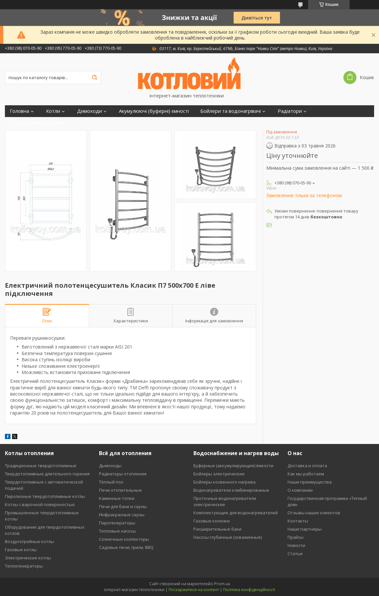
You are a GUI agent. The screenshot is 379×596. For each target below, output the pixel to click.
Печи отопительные (120, 490)
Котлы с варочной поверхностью (40, 504)
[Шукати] (94, 77)
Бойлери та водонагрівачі (230, 111)
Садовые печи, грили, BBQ (126, 547)
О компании (300, 490)
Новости (296, 545)
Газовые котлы (21, 550)
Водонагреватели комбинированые (231, 490)
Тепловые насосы (117, 531)
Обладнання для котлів (37, 122)
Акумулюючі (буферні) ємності (154, 111)
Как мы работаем (306, 474)
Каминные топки (116, 498)
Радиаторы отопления (122, 474)
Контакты (298, 521)
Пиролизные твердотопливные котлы (45, 496)
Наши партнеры (304, 529)
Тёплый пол (111, 482)
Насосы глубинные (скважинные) (227, 537)
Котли (53, 111)
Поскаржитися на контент (194, 589)
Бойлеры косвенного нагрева (224, 482)
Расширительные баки (217, 529)
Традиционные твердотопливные (40, 465)
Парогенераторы (117, 523)
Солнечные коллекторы (124, 539)
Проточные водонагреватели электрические (224, 501)
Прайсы (296, 537)
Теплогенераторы (24, 566)
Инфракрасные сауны (121, 515)
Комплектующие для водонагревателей (235, 513)
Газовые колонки (211, 521)
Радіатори (290, 111)
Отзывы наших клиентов (314, 513)
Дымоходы (110, 465)
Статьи (295, 553)
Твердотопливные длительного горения (47, 474)
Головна (19, 111)
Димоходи (89, 111)
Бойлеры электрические (219, 474)
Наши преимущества (310, 482)
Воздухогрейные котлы (29, 541)
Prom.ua (222, 584)
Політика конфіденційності (249, 589)
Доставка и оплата (307, 465)
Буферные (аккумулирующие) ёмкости (233, 465)
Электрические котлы (28, 558)
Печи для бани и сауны (123, 506)
